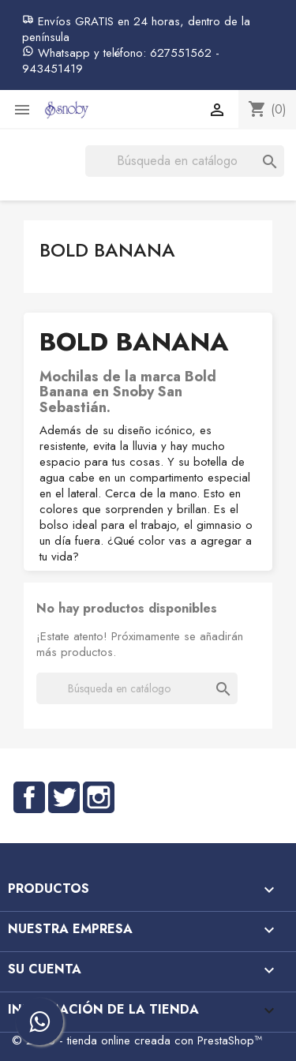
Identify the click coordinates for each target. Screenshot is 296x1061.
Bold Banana (107, 250)
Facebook (29, 797)
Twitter (64, 797)
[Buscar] (184, 161)
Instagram (98, 797)
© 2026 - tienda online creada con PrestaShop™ (137, 1040)
